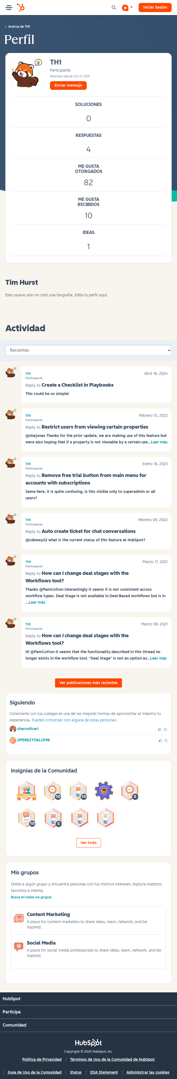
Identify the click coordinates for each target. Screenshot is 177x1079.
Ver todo (89, 843)
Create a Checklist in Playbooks (78, 385)
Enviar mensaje (68, 85)
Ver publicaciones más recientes (88, 683)
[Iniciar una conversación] (127, 7)
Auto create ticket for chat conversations (89, 531)
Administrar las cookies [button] (148, 1072)
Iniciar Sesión (155, 7)
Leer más (159, 442)
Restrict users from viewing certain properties (95, 427)
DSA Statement (104, 1072)
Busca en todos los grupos (31, 897)
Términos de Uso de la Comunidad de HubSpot (112, 1059)
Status (76, 1072)
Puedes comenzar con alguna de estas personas (74, 720)
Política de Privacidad (42, 1059)
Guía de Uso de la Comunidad (35, 1072)
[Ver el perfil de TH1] (56, 62)
